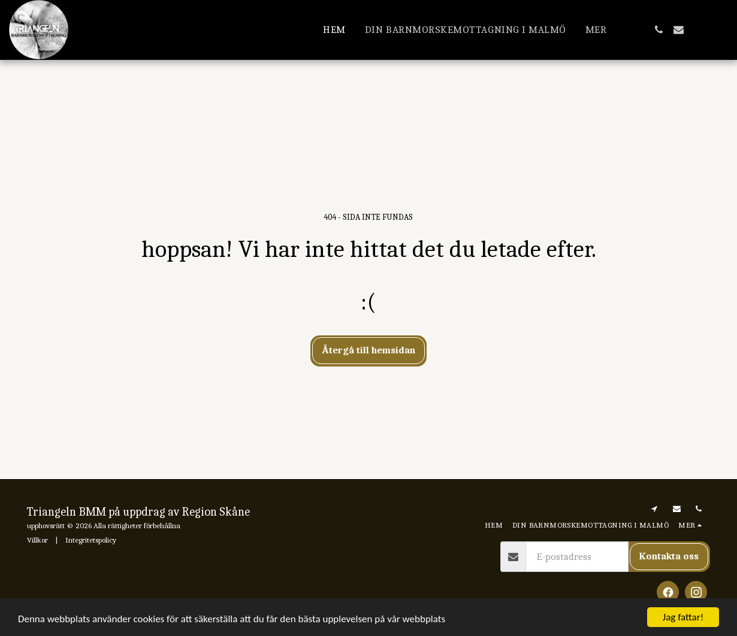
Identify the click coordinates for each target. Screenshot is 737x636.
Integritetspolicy (90, 539)
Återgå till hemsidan (368, 350)
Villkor (37, 539)
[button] (659, 30)
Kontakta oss (669, 556)
